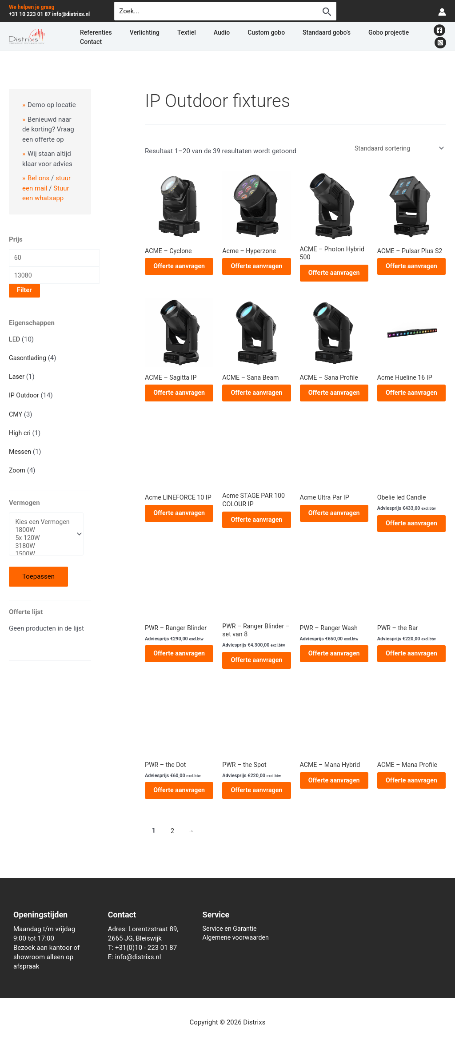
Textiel (165, 36)
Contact (364, 36)
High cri (20, 436)
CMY (16, 417)
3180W (44, 551)
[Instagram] (440, 36)
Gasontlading (28, 361)
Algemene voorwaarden (238, 938)
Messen (20, 454)
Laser (17, 379)
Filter (24, 293)
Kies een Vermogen (44, 525)
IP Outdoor (24, 398)
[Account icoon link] (442, 11)
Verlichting (134, 36)
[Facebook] (427, 36)
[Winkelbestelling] (396, 148)
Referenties (96, 36)
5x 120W (44, 542)
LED (14, 342)
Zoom (17, 473)
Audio (190, 36)
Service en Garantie (231, 929)
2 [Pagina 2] (173, 837)
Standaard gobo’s (274, 36)
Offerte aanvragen (179, 268)
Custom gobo (224, 36)
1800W (44, 534)
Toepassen (38, 582)
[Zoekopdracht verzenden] (327, 11)
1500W (44, 559)
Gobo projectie (325, 36)
